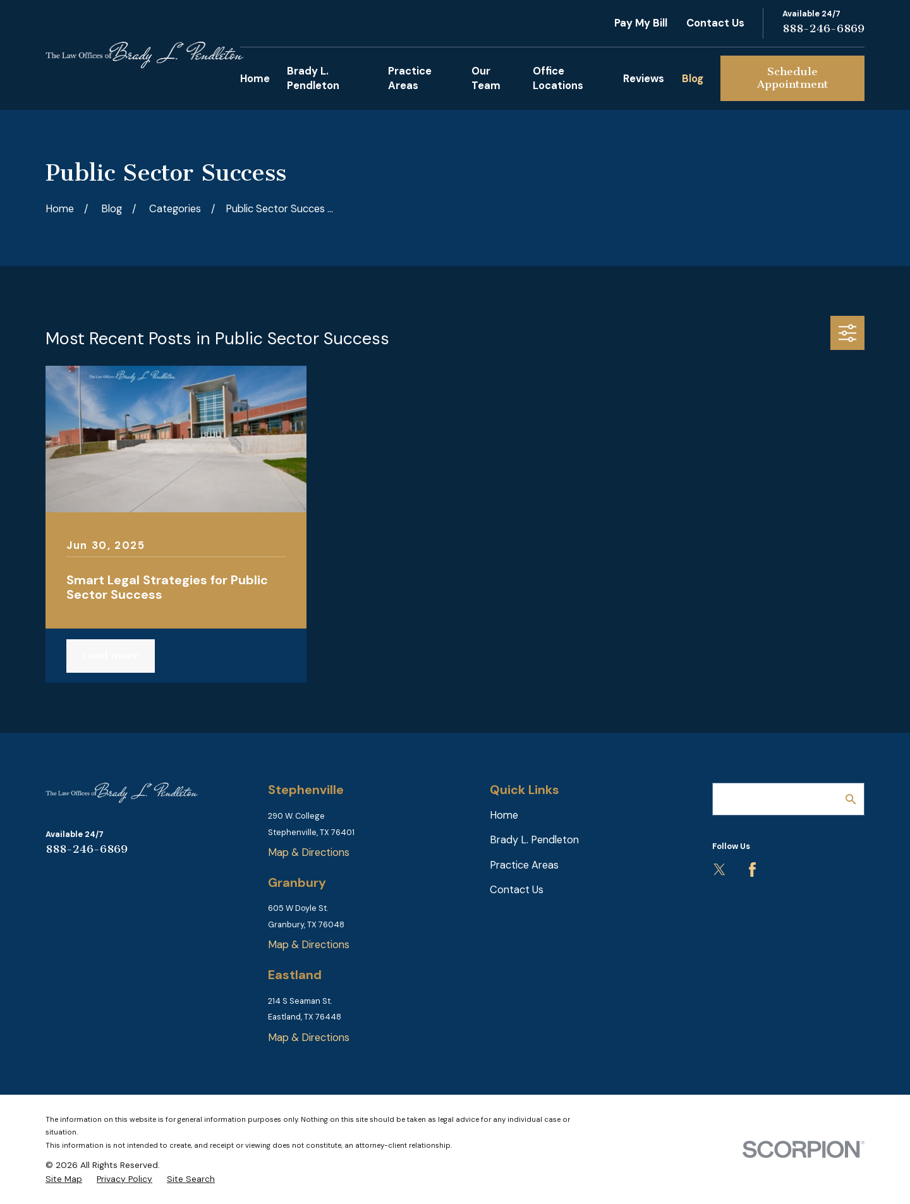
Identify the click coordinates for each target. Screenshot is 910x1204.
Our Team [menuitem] (485, 78)
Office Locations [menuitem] (558, 78)
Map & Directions (308, 852)
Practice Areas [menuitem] (410, 78)
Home (504, 815)
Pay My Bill (640, 23)
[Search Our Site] (851, 799)
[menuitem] (64, 1179)
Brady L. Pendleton (534, 839)
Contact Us (715, 23)
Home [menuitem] (255, 78)
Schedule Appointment (792, 78)
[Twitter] (719, 869)
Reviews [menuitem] (643, 78)
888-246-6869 (823, 28)
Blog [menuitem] (692, 78)
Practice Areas (524, 865)
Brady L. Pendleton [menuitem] (313, 78)
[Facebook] (752, 869)
